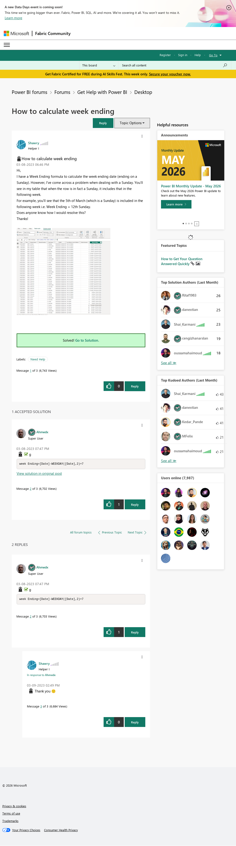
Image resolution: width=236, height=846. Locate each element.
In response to (41, 675)
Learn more (13, 17)
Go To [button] (213, 55)
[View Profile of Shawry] (33, 142)
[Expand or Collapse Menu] (7, 45)
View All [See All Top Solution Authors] (168, 363)
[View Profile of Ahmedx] (42, 431)
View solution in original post (39, 473)
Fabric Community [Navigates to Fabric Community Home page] (53, 33)
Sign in (182, 55)
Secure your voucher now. (170, 74)
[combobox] (174, 65)
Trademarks (10, 821)
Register (165, 55)
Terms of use (11, 814)
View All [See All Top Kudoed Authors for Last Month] (168, 461)
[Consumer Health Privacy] (61, 830)
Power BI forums (29, 92)
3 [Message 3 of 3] (41, 707)
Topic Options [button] (131, 122)
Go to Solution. (87, 340)
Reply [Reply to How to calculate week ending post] (135, 386)
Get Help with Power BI (102, 92)
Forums (62, 92)
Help (198, 55)
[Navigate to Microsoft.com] (16, 33)
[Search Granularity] (98, 65)
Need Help (37, 359)
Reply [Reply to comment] (135, 505)
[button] (103, 123)
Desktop (143, 92)
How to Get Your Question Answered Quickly (181, 261)
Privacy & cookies (14, 806)
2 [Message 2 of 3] (30, 489)
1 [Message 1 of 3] (30, 370)
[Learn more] (176, 204)
